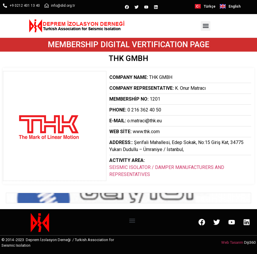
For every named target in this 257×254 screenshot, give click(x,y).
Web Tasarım (232, 242)
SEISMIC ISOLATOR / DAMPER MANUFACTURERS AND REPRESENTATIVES (166, 171)
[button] (205, 26)
